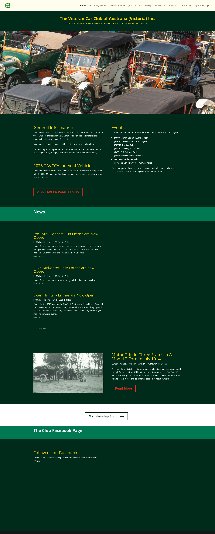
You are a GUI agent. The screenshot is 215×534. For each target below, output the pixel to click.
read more (38, 256)
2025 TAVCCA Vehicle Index (58, 192)
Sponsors (199, 6)
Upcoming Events (97, 6)
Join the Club (135, 6)
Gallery (148, 6)
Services (158, 6)
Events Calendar (117, 6)
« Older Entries (39, 328)
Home (83, 6)
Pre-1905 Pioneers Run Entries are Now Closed (65, 235)
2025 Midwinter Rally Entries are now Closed (63, 269)
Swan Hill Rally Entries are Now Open (63, 295)
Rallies (67, 242)
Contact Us (186, 6)
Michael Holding (43, 242)
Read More (123, 388)
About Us (173, 6)
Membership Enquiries (106, 416)
